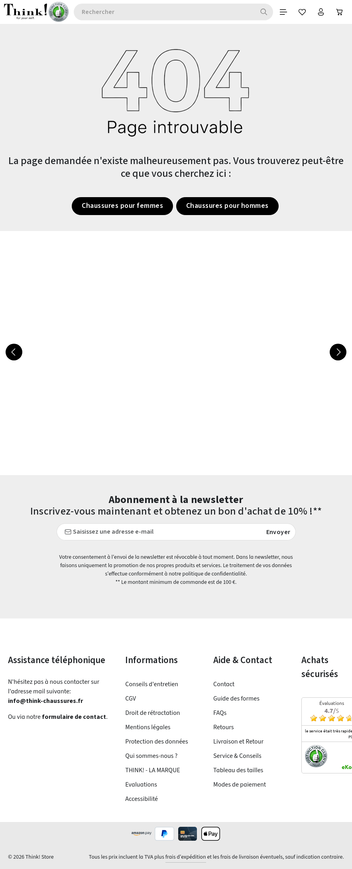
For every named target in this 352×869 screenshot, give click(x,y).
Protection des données (158, 741)
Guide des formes (238, 698)
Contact (224, 684)
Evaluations (141, 784)
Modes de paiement (241, 784)
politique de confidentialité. (228, 574)
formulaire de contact (77, 716)
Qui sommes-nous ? (153, 755)
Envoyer (278, 532)
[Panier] (339, 12)
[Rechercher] (259, 12)
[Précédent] (14, 352)
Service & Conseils (240, 755)
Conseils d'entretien (153, 684)
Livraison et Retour (240, 741)
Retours (224, 727)
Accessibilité (142, 798)
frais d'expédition (178, 857)
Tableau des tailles (239, 770)
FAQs (221, 712)
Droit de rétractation (153, 712)
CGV (132, 698)
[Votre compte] (319, 12)
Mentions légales (149, 727)
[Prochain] (338, 352)
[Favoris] (299, 12)
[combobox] (161, 12)
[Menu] (279, 12)
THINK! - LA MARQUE (157, 770)
